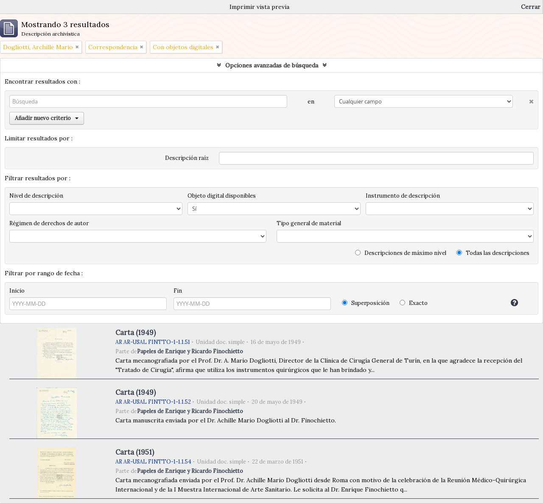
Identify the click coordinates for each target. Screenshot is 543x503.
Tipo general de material (309, 223)
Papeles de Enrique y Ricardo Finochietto (190, 351)
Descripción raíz (187, 158)
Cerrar (530, 7)
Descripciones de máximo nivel (400, 253)
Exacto (414, 303)
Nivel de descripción (36, 195)
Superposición (365, 303)
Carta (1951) (134, 452)
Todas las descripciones (492, 253)
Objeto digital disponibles (222, 195)
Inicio (17, 290)
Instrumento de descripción (403, 195)
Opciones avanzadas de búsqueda (271, 65)
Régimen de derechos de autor (49, 223)
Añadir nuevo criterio (46, 118)
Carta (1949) (135, 332)
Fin (178, 290)
